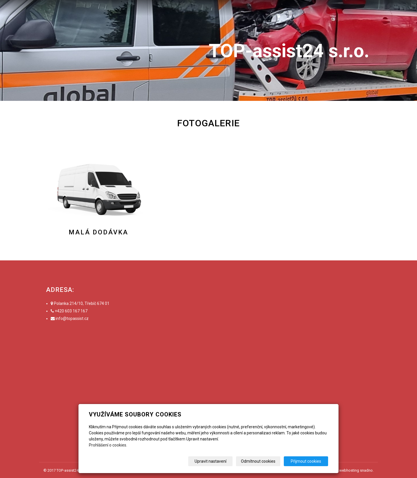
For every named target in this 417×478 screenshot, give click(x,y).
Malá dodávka (98, 232)
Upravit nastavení (210, 461)
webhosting (349, 470)
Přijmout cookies (306, 461)
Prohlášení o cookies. (108, 445)
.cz (86, 318)
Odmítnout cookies (258, 461)
